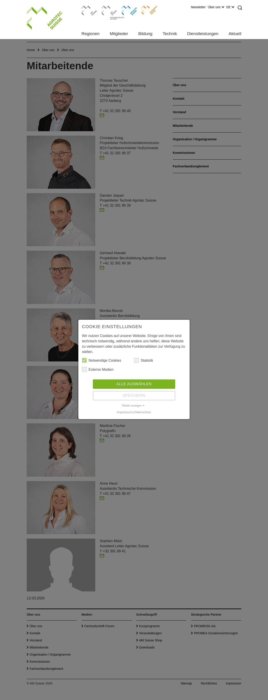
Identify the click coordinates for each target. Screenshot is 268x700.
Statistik (143, 360)
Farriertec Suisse (147, 10)
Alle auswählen (134, 384)
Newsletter (198, 7)
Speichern (134, 395)
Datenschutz (142, 412)
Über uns (216, 7)
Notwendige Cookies (101, 360)
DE (230, 7)
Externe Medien (98, 369)
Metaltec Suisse (127, 10)
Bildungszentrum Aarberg (109, 10)
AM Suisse (87, 7)
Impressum (124, 412)
